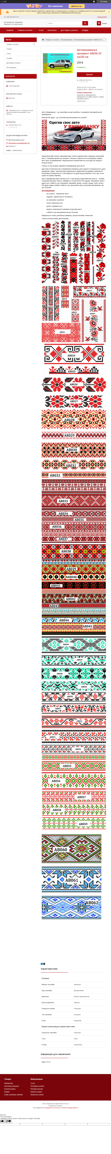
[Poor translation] (8, 1121)
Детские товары (9, 1089)
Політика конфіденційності (69, 1108)
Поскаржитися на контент (52, 1108)
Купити (89, 74)
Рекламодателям (37, 1089)
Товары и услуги (24, 30)
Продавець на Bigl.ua (55, 1106)
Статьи (9, 49)
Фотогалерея (11, 67)
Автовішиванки (48, 191)
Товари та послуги (52, 40)
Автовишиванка (66, 40)
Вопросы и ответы (37, 1094)
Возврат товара (36, 1091)
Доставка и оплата (69, 30)
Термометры (8, 1083)
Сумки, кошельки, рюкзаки (13, 1094)
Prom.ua (66, 1104)
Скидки (85, 30)
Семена (7, 1091)
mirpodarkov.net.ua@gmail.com (19, 143)
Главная (9, 30)
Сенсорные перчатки (11, 1086)
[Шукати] (85, 23)
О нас (41, 30)
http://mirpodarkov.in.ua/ (16, 140)
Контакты (52, 30)
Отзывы (9, 58)
